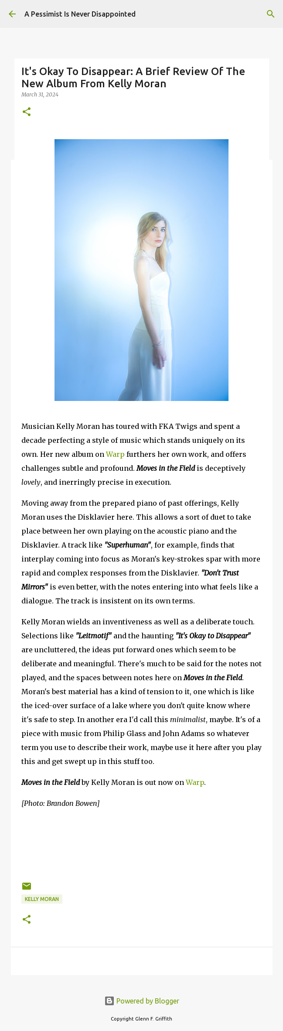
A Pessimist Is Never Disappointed (80, 14)
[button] (26, 112)
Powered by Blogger (141, 1001)
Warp (115, 454)
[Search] (271, 13)
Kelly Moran (42, 899)
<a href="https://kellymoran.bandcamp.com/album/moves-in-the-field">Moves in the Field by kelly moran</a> (141, 843)
